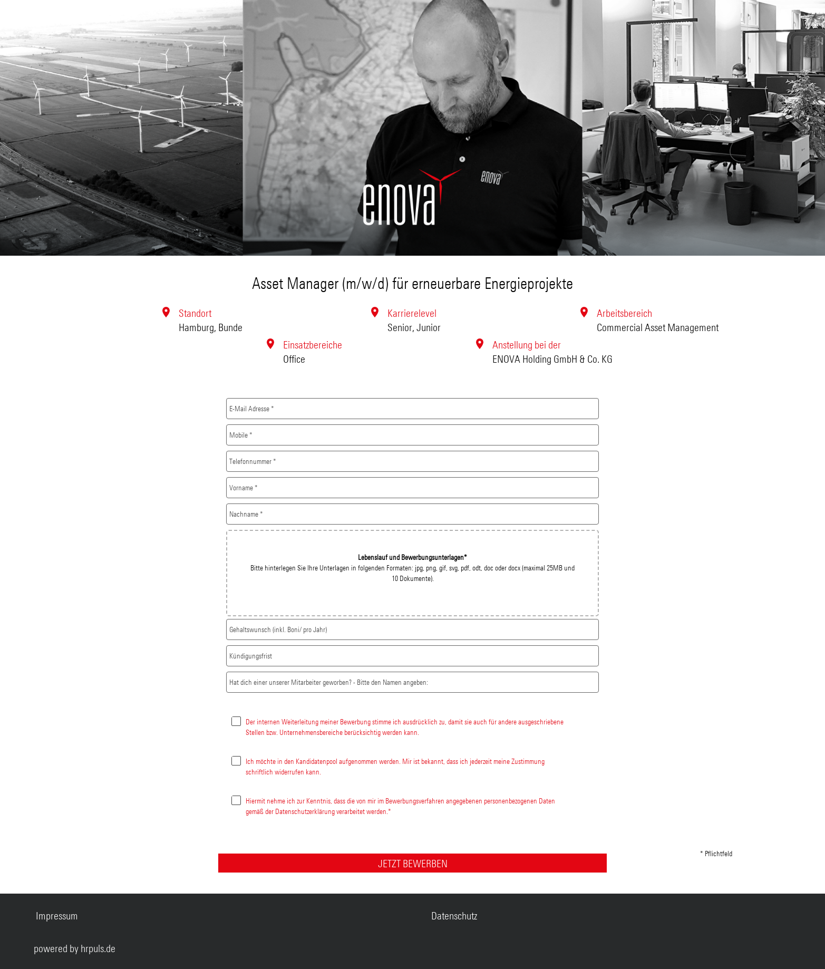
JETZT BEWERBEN (413, 863)
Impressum (57, 915)
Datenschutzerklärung (305, 811)
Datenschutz (454, 915)
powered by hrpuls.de (74, 948)
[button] (412, 573)
